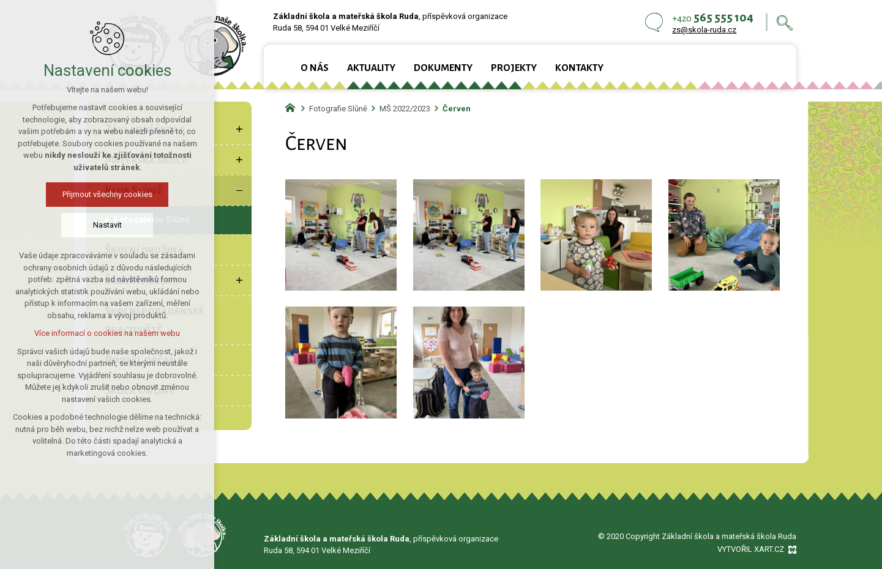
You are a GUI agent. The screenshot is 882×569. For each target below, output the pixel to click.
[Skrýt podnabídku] (239, 190)
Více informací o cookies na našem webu (97, 333)
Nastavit (97, 224)
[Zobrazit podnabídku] (239, 129)
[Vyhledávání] (785, 22)
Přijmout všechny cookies (97, 194)
